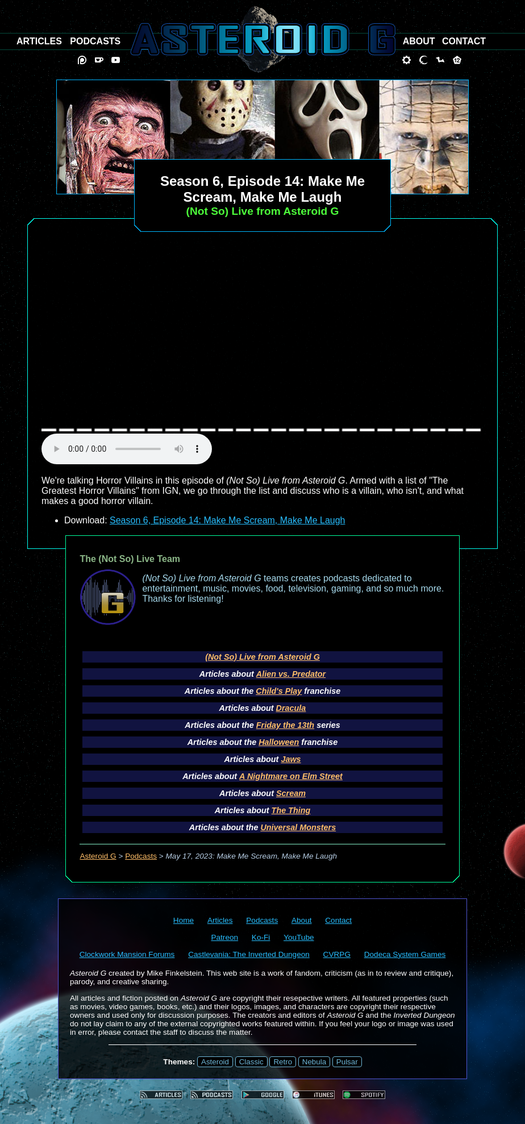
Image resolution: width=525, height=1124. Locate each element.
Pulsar (347, 1062)
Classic (251, 1062)
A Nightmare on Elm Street (291, 776)
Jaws (291, 759)
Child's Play (279, 691)
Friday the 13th (285, 725)
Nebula (314, 1062)
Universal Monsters (298, 827)
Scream (291, 793)
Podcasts (141, 856)
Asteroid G (98, 856)
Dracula (291, 708)
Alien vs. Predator (291, 673)
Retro (282, 1062)
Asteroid (215, 1062)
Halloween (279, 742)
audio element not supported (126, 449)
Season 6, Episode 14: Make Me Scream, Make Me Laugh (227, 520)
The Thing (291, 810)
